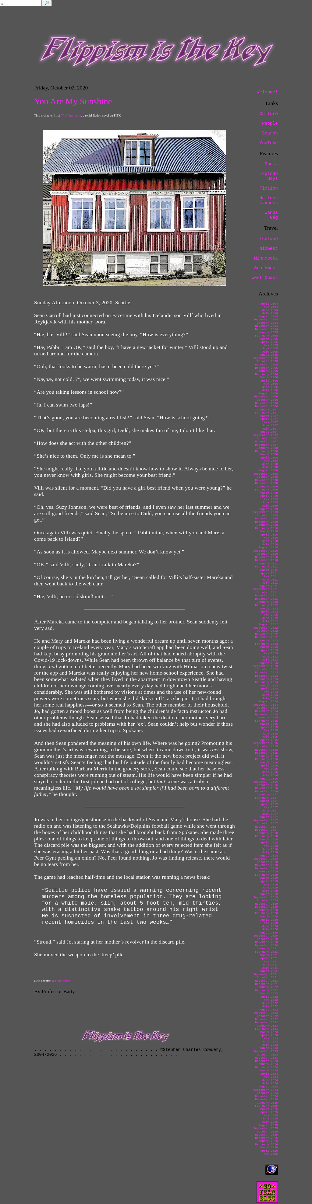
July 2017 (270, 814)
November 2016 (266, 788)
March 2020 (269, 916)
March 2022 (269, 993)
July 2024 (270, 1083)
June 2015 (270, 733)
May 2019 (271, 884)
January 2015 (267, 717)
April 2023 (269, 1035)
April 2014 (269, 688)
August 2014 (268, 701)
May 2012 (271, 615)
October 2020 (267, 939)
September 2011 (265, 589)
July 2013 (270, 659)
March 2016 (269, 762)
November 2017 (266, 827)
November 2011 (266, 595)
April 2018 (269, 842)
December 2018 (266, 868)
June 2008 (270, 464)
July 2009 (270, 506)
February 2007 (266, 412)
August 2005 (268, 355)
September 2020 (265, 935)
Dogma (271, 164)
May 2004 (271, 307)
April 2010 (269, 534)
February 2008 (266, 451)
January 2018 (267, 833)
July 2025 (270, 1122)
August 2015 (268, 740)
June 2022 (270, 1003)
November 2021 (266, 980)
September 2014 (265, 705)
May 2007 (271, 422)
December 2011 (266, 599)
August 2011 (268, 586)
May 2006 (271, 384)
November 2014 (266, 711)
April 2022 (269, 997)
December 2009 (266, 522)
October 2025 (267, 1131)
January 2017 (267, 794)
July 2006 (270, 390)
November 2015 (266, 750)
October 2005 (267, 361)
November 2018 (266, 865)
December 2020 (266, 945)
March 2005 (269, 339)
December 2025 (266, 1138)
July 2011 (270, 583)
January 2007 (267, 409)
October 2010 (267, 554)
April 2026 (269, 1151)
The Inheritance (71, 115)
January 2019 (267, 871)
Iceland (269, 238)
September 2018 (265, 858)
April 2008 (269, 457)
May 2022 (271, 1000)
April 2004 (269, 303)
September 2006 (265, 396)
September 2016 (265, 781)
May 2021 (271, 961)
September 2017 (265, 820)
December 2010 (266, 560)
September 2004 (265, 319)
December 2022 (266, 1022)
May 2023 (271, 1038)
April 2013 (269, 650)
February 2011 (266, 566)
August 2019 (268, 894)
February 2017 (266, 798)
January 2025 (267, 1103)
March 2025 (269, 1109)
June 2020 (270, 926)
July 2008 (270, 467)
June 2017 (270, 810)
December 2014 (266, 714)
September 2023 (265, 1051)
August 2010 (268, 547)
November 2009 (266, 518)
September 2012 (265, 628)
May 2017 (271, 807)
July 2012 (270, 621)
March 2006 (269, 377)
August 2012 (268, 624)
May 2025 (271, 1115)
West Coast (265, 277)
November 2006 (266, 403)
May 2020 (271, 923)
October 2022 (267, 1016)
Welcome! (267, 92)
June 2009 (270, 502)
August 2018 (268, 855)
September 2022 (265, 1012)
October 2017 (267, 823)
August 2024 (268, 1086)
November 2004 (266, 326)
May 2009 (271, 499)
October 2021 (267, 977)
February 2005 (266, 335)
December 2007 (266, 445)
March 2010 (269, 531)
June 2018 (270, 849)
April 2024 (269, 1074)
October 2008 (267, 477)
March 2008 (269, 454)
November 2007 (266, 441)
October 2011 (267, 592)
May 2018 (271, 846)
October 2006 (267, 400)
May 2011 (271, 576)
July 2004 (270, 313)
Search (270, 133)
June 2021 (270, 964)
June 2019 (270, 887)
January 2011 (267, 563)
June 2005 (270, 348)
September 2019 (265, 897)
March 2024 (269, 1070)
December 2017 (266, 830)
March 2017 (269, 801)
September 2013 (265, 666)
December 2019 (266, 907)
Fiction (269, 188)
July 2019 (270, 891)
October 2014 (267, 708)
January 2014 (267, 679)
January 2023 (267, 1026)
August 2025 (268, 1125)
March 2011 (269, 570)
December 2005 (266, 368)
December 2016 (266, 791)
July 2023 (270, 1045)
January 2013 (267, 640)
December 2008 (266, 483)
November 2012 (266, 634)
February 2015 (266, 721)
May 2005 (271, 345)
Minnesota (266, 258)
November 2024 (266, 1096)
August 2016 (268, 778)
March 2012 (269, 608)
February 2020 (266, 913)
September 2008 (265, 474)
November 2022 (266, 1019)
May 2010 (271, 537)
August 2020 (268, 932)
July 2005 (270, 352)
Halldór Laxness (269, 200)
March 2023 (269, 1032)
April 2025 (269, 1112)
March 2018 (269, 839)
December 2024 (266, 1099)
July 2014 (270, 698)
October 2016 (267, 785)
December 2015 (266, 753)
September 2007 (265, 435)
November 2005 (266, 364)
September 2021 (265, 974)
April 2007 (269, 419)
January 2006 (267, 371)
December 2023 (266, 1061)
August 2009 (268, 509)
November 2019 (266, 904)
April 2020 (269, 920)
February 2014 (266, 682)
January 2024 (267, 1064)
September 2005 (265, 358)
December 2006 (266, 406)
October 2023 (267, 1054)
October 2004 (267, 323)
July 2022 (270, 1006)
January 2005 (267, 332)
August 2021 (268, 971)
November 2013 (266, 672)
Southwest (266, 268)
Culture (269, 113)
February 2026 (266, 1144)
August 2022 (268, 1009)
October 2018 (267, 862)
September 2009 (265, 512)
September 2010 (265, 551)
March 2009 (269, 493)
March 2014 (269, 685)
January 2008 (267, 448)
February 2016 (266, 759)
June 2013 (270, 656)
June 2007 (270, 425)
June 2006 (270, 387)
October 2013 (267, 669)
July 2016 (270, 775)
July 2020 (270, 929)
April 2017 (269, 804)
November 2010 (266, 557)
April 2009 (269, 496)
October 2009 (267, 515)
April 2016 (269, 765)
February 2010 (266, 528)
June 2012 (270, 618)
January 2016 (267, 756)
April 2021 (269, 958)
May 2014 (271, 692)
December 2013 (266, 676)
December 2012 (266, 637)
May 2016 (271, 769)
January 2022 (267, 987)
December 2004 (266, 329)
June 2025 (270, 1118)
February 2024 (266, 1067)
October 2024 (267, 1093)
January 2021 (267, 948)
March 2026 (269, 1147)
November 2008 (266, 480)
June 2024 (270, 1080)
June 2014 (270, 695)
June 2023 (270, 1041)
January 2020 (267, 910)
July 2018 (270, 852)
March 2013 (269, 647)
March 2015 (269, 724)
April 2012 (269, 611)
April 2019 (269, 881)
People (270, 123)
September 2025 (265, 1128)
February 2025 (266, 1106)
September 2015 (265, 743)
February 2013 (266, 644)
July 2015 (270, 736)
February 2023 (266, 1029)
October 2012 (267, 631)
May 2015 (271, 730)
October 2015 (267, 746)
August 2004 (268, 316)
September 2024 (265, 1090)
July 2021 (270, 968)
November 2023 (266, 1057)
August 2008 (268, 470)
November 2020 (266, 942)
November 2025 (266, 1134)
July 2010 (270, 544)
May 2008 (271, 460)
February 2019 (266, 875)
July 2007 (270, 429)
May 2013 (271, 653)
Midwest (269, 248)
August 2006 (268, 393)
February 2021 (266, 952)
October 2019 (267, 900)
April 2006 (269, 380)
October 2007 (267, 438)
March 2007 (269, 416)
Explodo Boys (269, 176)
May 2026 (271, 1154)
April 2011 (269, 573)
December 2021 (266, 984)
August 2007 (268, 432)
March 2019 (269, 878)
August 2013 (268, 663)
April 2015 (269, 727)
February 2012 (266, 605)
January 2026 (267, 1141)
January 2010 (267, 525)
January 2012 (267, 602)
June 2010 (270, 541)
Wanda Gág (271, 215)
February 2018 (266, 836)
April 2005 (269, 342)
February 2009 (266, 489)
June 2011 (270, 579)
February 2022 (266, 990)
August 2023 (268, 1048)
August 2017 (268, 817)
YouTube (269, 143)
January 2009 (267, 486)
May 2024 (271, 1077)
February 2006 (266, 374)
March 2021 (269, 955)
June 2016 (270, 772)
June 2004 (270, 310)
